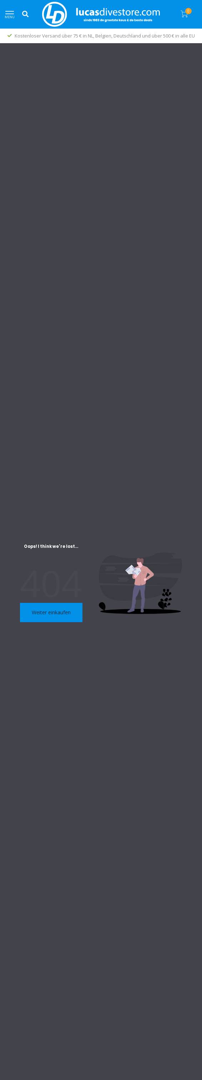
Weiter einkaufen (51, 612)
